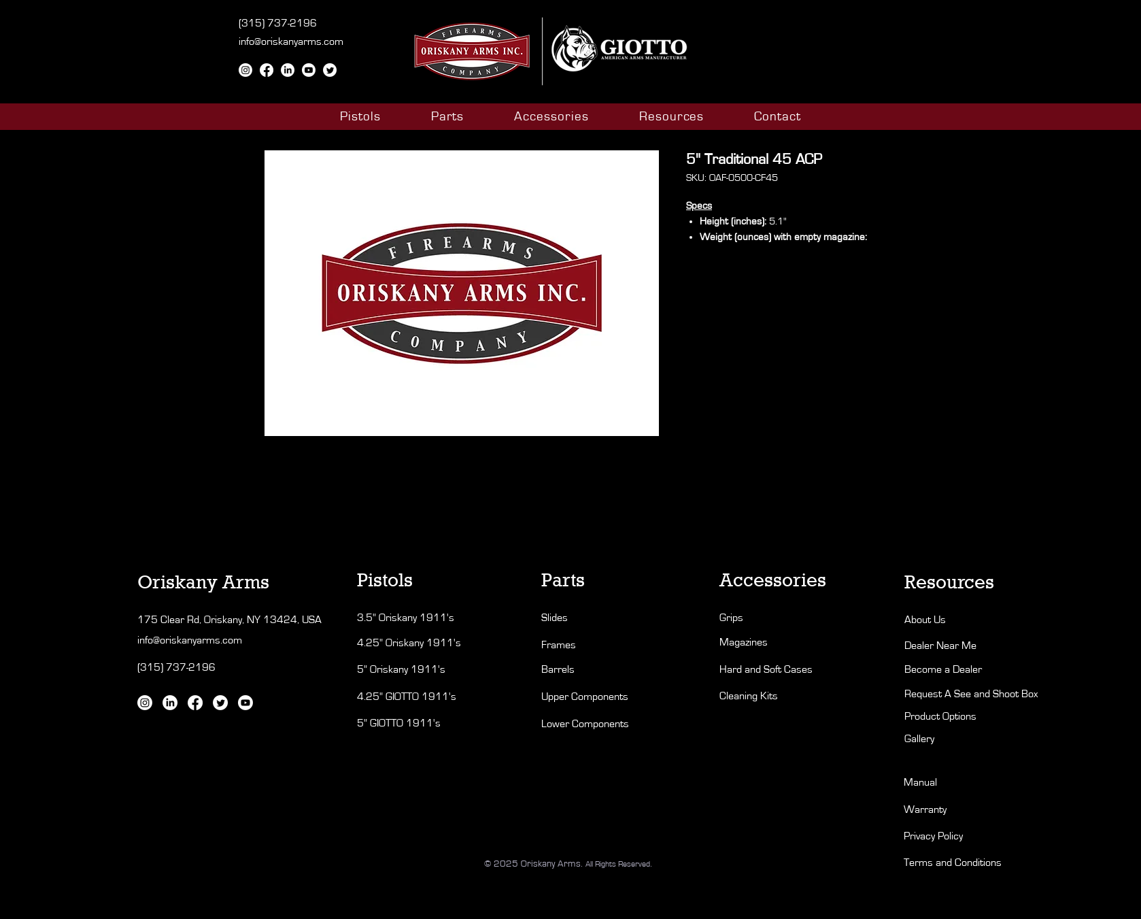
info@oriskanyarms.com (291, 41)
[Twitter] (330, 70)
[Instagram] (245, 70)
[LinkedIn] (287, 70)
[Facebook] (266, 70)
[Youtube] (309, 70)
